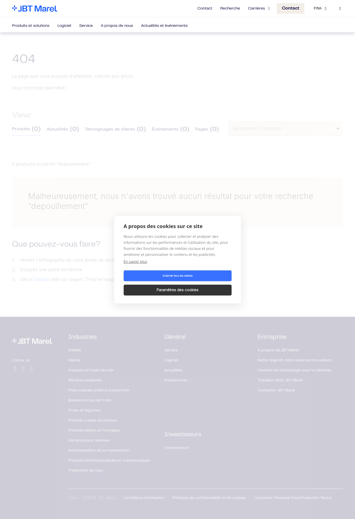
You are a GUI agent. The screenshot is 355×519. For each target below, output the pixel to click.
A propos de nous (117, 26)
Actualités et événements (164, 26)
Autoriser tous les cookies (150, 282)
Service (86, 26)
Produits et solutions (30, 26)
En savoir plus (135, 268)
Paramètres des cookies (205, 282)
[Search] (340, 8)
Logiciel (64, 26)
